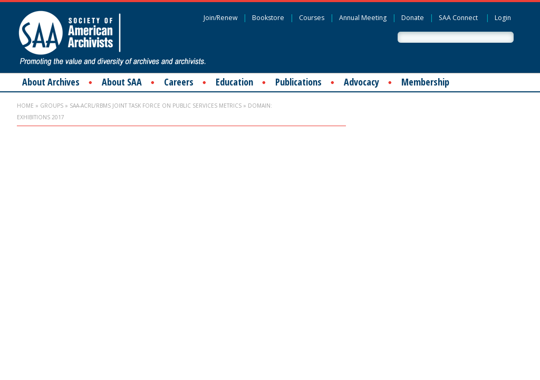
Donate (412, 17)
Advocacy (361, 81)
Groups (51, 105)
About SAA (122, 81)
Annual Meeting (363, 17)
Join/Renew (220, 17)
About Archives (51, 81)
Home (25, 105)
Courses (311, 17)
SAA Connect (458, 17)
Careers (179, 81)
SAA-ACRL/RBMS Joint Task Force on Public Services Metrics (156, 105)
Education (234, 81)
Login (503, 17)
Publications (298, 81)
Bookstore (268, 17)
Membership (425, 81)
